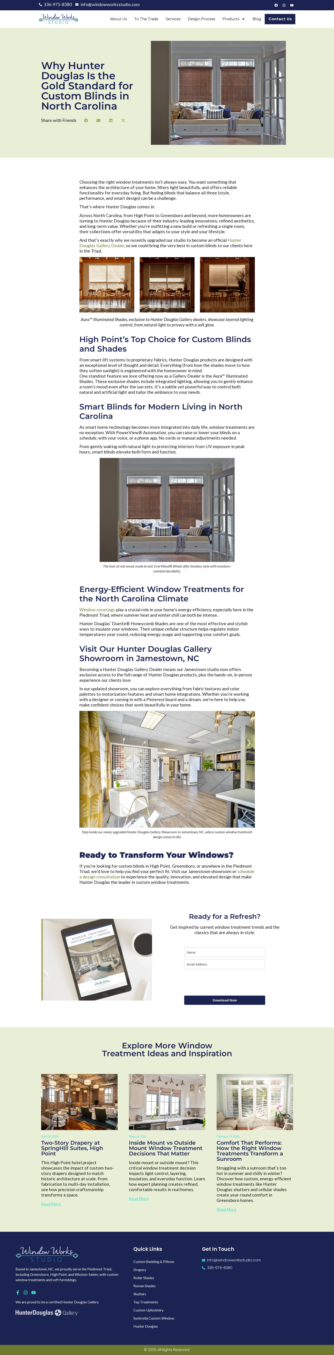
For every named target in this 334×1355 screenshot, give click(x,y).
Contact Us (280, 19)
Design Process (201, 19)
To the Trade (146, 19)
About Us (118, 19)
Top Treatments (145, 1302)
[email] (224, 964)
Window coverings (97, 609)
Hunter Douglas (145, 1326)
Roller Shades (143, 1278)
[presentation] (218, 982)
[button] (86, 120)
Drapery (139, 1269)
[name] (224, 952)
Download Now (225, 1000)
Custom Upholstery (148, 1310)
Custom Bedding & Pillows (153, 1261)
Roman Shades (144, 1286)
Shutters (139, 1294)
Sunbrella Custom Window (153, 1318)
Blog (257, 19)
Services (173, 19)
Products (233, 19)
